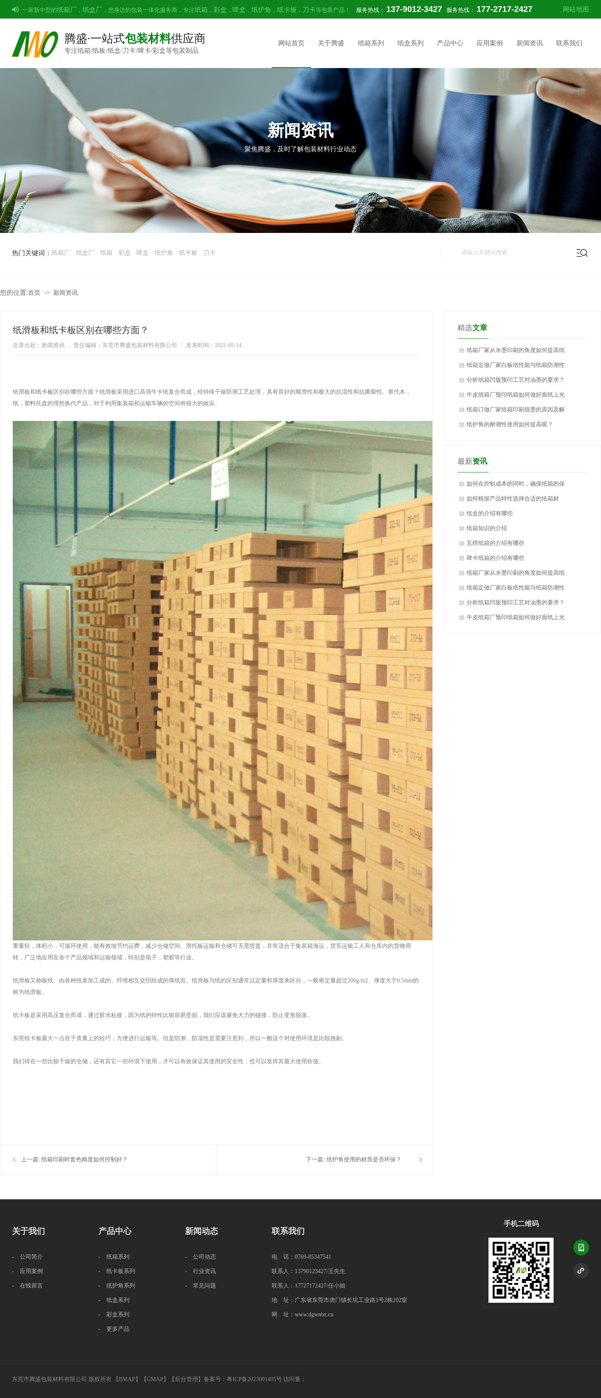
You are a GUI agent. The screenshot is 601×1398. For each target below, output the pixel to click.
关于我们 (28, 1231)
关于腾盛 (331, 43)
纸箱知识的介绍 (487, 528)
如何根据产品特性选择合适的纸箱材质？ (513, 501)
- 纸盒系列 (114, 1300)
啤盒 (239, 9)
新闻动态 (201, 1231)
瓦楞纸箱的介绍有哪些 (495, 543)
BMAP (127, 1379)
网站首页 (291, 43)
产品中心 (450, 43)
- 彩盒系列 (114, 1314)
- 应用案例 (27, 1271)
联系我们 (569, 43)
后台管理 (186, 1379)
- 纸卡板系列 (117, 1271)
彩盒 (220, 9)
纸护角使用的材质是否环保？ (363, 1159)
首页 (34, 292)
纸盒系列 (410, 43)
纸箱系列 (371, 43)
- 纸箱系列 (114, 1257)
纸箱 (201, 9)
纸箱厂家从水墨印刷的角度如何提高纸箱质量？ (516, 352)
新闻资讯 (529, 43)
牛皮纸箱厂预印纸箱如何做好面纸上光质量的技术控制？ (516, 397)
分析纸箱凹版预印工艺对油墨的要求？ (516, 380)
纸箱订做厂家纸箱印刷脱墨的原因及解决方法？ (516, 411)
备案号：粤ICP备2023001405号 (243, 1379)
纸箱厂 (67, 9)
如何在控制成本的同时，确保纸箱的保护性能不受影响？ (516, 486)
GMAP (155, 1379)
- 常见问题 (200, 1286)
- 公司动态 (200, 1257)
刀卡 (309, 9)
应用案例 (490, 43)
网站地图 (576, 9)
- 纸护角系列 (117, 1286)
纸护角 (261, 9)
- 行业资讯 (200, 1271)
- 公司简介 (27, 1257)
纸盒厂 (92, 9)
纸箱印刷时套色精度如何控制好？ (84, 1159)
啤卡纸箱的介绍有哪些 (495, 558)
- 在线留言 (27, 1286)
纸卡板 (287, 9)
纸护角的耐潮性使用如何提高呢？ (510, 424)
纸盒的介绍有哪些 (490, 513)
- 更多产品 (114, 1329)
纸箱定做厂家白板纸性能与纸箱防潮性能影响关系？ (516, 367)
